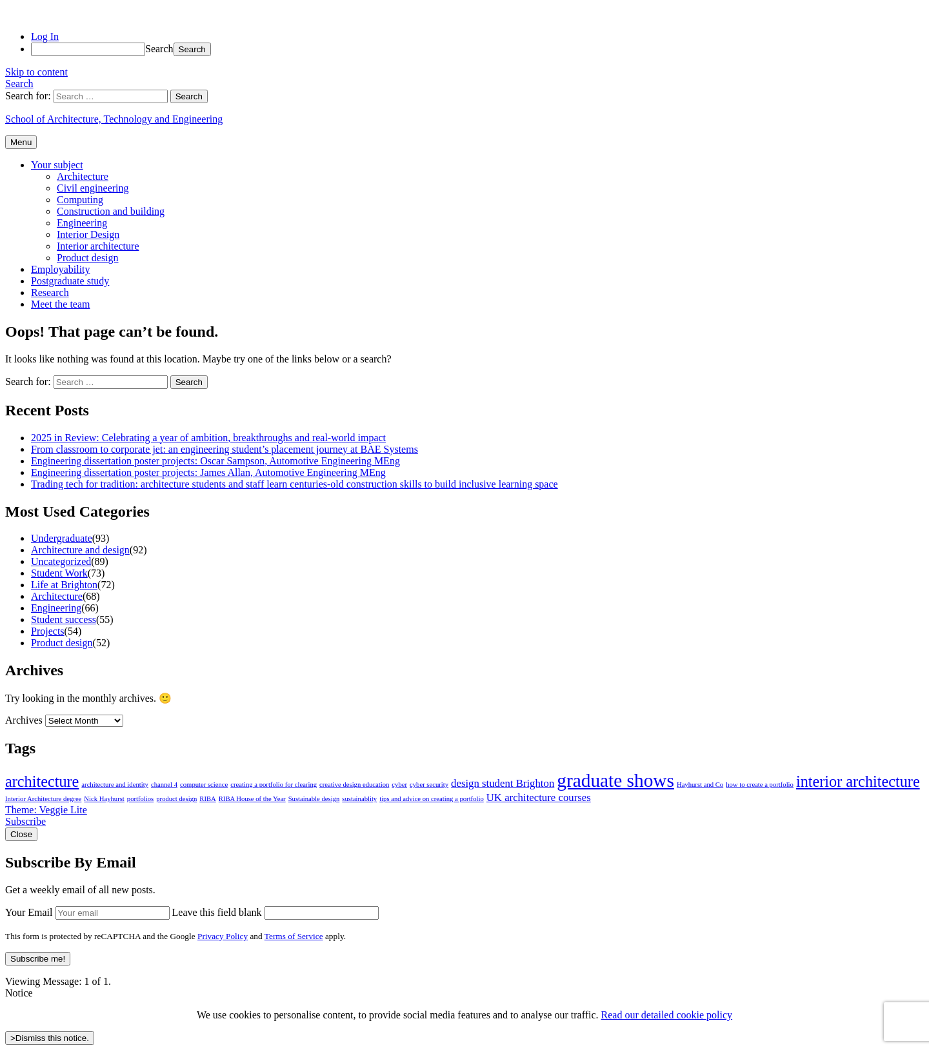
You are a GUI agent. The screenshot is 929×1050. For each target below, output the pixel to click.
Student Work (59, 573)
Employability (60, 269)
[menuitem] (477, 49)
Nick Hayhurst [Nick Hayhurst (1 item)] (104, 798)
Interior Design (88, 234)
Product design (88, 257)
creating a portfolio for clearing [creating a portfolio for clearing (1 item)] (273, 784)
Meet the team (60, 304)
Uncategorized (61, 561)
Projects (48, 631)
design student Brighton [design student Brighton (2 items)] (502, 783)
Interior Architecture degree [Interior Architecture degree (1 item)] (43, 798)
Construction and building (111, 211)
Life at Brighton (64, 584)
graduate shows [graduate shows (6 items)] (615, 780)
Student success (63, 619)
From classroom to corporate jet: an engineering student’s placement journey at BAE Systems (224, 449)
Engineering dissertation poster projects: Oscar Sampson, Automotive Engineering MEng (215, 460)
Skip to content (36, 71)
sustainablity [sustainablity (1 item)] (359, 798)
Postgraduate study (70, 280)
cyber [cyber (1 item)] (399, 784)
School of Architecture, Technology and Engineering (114, 119)
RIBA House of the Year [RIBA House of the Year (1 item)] (252, 798)
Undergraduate (61, 538)
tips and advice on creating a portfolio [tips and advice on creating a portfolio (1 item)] (431, 798)
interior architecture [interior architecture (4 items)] (858, 781)
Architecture (82, 176)
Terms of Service (294, 936)
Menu (21, 142)
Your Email (29, 912)
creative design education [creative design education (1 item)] (354, 784)
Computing (80, 199)
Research (50, 292)
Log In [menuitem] (45, 36)
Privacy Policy (222, 936)
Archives (24, 720)
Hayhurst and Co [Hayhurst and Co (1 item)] (700, 784)
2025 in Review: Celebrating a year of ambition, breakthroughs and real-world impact (208, 437)
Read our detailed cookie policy (666, 1014)
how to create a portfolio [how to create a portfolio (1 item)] (760, 784)
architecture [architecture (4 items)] (42, 781)
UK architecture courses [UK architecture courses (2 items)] (538, 797)
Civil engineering (93, 188)
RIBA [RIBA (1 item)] (207, 798)
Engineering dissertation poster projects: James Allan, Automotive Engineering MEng (208, 472)
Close (21, 834)
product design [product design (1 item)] (176, 798)
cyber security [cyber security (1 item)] (429, 784)
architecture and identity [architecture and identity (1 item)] (114, 784)
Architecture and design (80, 549)
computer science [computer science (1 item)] (204, 784)
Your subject (57, 164)
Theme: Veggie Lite (46, 809)
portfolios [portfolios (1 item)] (140, 798)
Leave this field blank (217, 912)
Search (159, 48)
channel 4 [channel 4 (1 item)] (164, 784)
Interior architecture (98, 246)
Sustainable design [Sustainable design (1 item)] (314, 798)
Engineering (82, 222)
